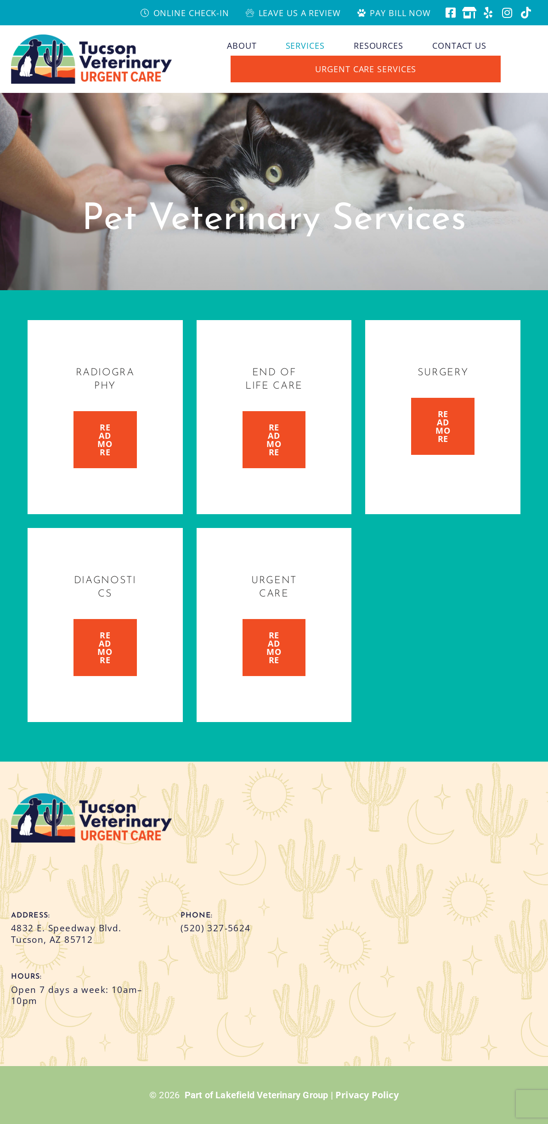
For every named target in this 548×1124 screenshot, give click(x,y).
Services (305, 45)
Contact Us (459, 45)
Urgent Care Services (365, 69)
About (242, 45)
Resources (378, 45)
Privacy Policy (367, 1095)
